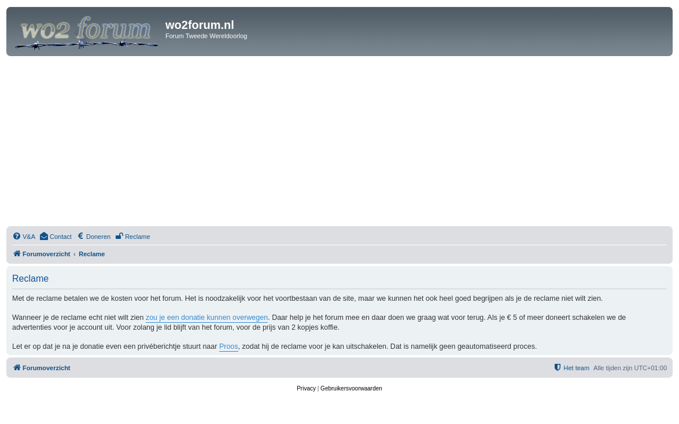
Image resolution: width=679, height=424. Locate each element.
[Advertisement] (339, 143)
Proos (228, 346)
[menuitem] (23, 237)
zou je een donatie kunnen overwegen (207, 318)
